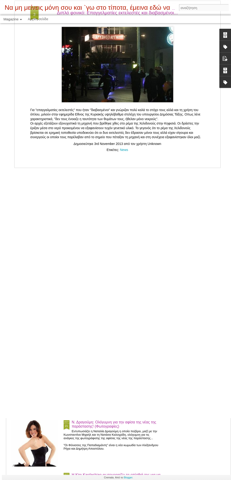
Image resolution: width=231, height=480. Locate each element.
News (124, 90)
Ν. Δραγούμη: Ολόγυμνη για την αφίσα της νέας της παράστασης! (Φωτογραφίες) (114, 424)
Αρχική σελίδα (38, 19)
